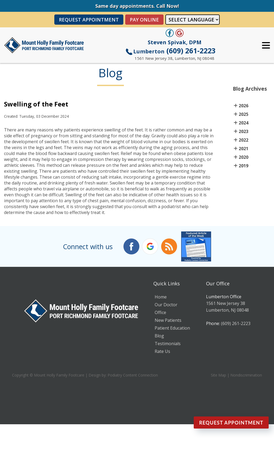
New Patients (168, 320)
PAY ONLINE (144, 19)
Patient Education (172, 328)
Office (160, 312)
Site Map (218, 375)
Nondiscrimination (246, 375)
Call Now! (167, 6)
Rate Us (162, 351)
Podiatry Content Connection (133, 375)
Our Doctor (166, 305)
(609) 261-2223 (174, 51)
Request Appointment (89, 19)
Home (161, 297)
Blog (159, 336)
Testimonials (168, 343)
